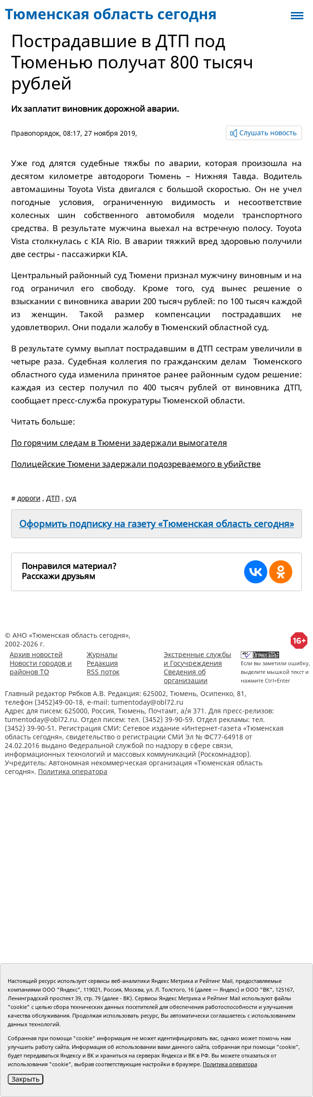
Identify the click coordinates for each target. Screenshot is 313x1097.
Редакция (102, 663)
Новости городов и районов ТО (41, 667)
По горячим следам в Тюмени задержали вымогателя (119, 442)
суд (70, 498)
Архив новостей (36, 654)
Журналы (102, 654)
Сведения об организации (186, 676)
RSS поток (103, 671)
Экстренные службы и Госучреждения (197, 659)
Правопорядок (35, 133)
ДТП (53, 498)
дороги (28, 498)
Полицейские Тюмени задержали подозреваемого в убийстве (136, 463)
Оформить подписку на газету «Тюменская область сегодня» (156, 523)
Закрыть (25, 1079)
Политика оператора (72, 771)
